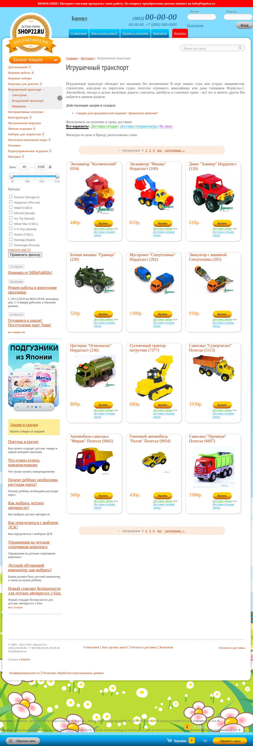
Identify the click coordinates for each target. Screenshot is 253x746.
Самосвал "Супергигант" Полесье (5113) (210, 347)
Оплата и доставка (135, 33)
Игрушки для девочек (23, 84)
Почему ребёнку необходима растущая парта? (33, 482)
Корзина (180, 33)
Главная (71, 58)
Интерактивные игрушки (25, 112)
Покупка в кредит (23, 442)
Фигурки (14, 156)
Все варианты (77, 126)
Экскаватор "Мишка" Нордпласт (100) (148, 166)
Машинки (19, 106)
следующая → (175, 150)
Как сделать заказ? (104, 33)
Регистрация (195, 25)
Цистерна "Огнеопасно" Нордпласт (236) (91, 347)
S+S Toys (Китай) (25, 229)
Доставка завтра (103, 228)
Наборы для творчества (24, 134)
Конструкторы (18, 117)
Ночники (14, 145)
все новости (16, 332)
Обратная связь (26, 741)
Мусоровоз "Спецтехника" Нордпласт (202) (152, 257)
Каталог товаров (27, 59)
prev (18, 407)
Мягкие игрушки (20, 128)
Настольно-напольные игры (27, 140)
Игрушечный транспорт (25, 89)
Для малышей (18, 67)
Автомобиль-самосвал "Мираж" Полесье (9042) (91, 438)
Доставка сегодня (104, 126)
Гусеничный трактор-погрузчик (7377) (148, 347)
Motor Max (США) (26, 224)
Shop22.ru (30, 33)
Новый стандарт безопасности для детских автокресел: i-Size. (34, 590)
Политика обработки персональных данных (73, 673)
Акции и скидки (24, 424)
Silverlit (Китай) (24, 213)
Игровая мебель (19, 73)
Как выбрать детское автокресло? (26, 505)
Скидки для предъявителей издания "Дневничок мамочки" (117, 113)
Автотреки (19, 95)
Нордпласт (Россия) (27, 202)
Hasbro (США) (23, 234)
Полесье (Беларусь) (26, 197)
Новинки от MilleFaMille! (30, 272)
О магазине (79, 33)
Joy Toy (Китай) (24, 218)
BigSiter (25, 659)
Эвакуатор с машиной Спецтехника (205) (208, 257)
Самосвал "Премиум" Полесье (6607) (207, 438)
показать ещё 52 (19, 250)
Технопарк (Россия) (26, 245)
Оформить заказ (230, 741)
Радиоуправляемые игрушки (28, 151)
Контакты (160, 33)
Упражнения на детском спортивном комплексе (29, 544)
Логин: (194, 11)
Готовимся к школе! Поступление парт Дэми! (29, 322)
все (159, 150)
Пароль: (231, 11)
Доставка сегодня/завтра (138, 126)
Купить (103, 223)
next (51, 407)
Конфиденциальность (24, 673)
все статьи (15, 607)
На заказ (166, 126)
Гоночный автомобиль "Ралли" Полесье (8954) (150, 438)
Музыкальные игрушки (24, 123)
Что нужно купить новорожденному (24, 462)
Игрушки (87, 58)
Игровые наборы (20, 78)
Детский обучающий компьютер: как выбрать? (30, 567)
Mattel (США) (23, 208)
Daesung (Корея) (24, 240)
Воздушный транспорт (28, 101)
